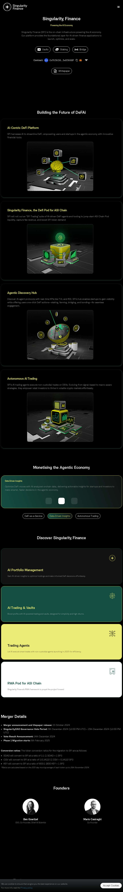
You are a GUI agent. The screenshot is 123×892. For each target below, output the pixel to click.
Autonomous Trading (88, 516)
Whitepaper (61, 71)
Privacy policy (27, 888)
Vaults (42, 49)
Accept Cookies (111, 885)
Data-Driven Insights (60, 516)
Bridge (80, 49)
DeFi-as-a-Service (33, 516)
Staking (61, 49)
